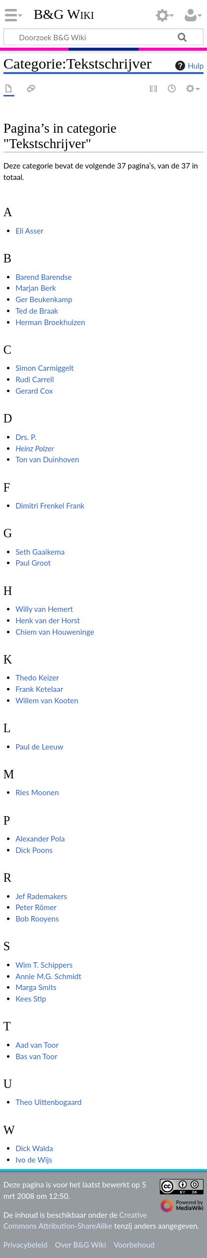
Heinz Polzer (34, 448)
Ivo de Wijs (33, 1159)
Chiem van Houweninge (54, 631)
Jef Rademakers (41, 896)
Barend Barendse (43, 276)
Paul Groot (33, 562)
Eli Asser (29, 230)
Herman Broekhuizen (50, 322)
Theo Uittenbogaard (48, 1101)
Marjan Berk (35, 287)
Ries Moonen (37, 792)
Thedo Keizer (37, 677)
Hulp (188, 66)
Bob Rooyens (37, 918)
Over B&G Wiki (80, 1244)
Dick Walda (34, 1148)
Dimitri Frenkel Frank (49, 505)
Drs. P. (25, 436)
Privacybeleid (25, 1244)
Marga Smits (35, 987)
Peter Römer (36, 907)
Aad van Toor (37, 1044)
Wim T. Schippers (43, 964)
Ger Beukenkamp (43, 299)
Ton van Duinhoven (47, 459)
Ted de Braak (36, 310)
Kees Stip (30, 998)
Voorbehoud (134, 1244)
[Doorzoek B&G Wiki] (103, 37)
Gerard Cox (34, 390)
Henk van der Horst (47, 620)
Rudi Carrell (34, 379)
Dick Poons (34, 849)
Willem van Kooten (46, 700)
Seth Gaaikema (40, 551)
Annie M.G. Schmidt (48, 976)
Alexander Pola (40, 838)
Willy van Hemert (44, 608)
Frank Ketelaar (39, 688)
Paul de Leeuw (39, 746)
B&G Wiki (64, 14)
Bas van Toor (36, 1056)
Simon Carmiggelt (44, 367)
